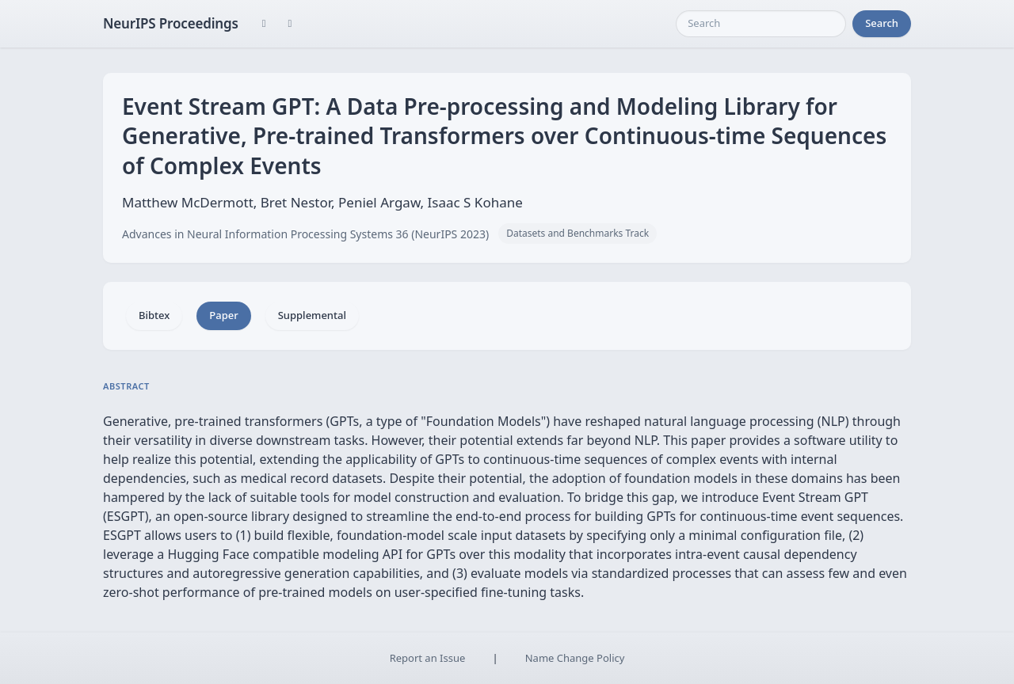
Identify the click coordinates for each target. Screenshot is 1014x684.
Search (881, 23)
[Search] (761, 23)
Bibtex (154, 315)
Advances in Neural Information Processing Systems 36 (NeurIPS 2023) (305, 233)
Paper (223, 315)
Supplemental (312, 315)
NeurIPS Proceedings (170, 23)
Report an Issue (428, 658)
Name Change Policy (575, 658)
